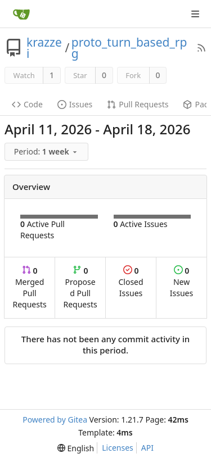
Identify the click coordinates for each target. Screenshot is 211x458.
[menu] (47, 152)
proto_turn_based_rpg (129, 48)
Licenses (117, 447)
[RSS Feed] (201, 48)
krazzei (44, 48)
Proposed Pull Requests (80, 287)
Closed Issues (130, 281)
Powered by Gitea (55, 419)
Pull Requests (137, 104)
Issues (74, 104)
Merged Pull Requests (29, 287)
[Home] (21, 14)
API (147, 447)
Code (27, 104)
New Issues (181, 281)
